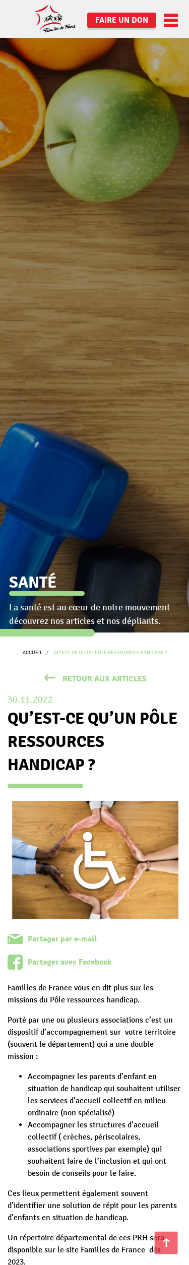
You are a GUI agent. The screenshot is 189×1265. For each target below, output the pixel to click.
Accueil (32, 652)
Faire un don (121, 20)
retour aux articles (104, 679)
